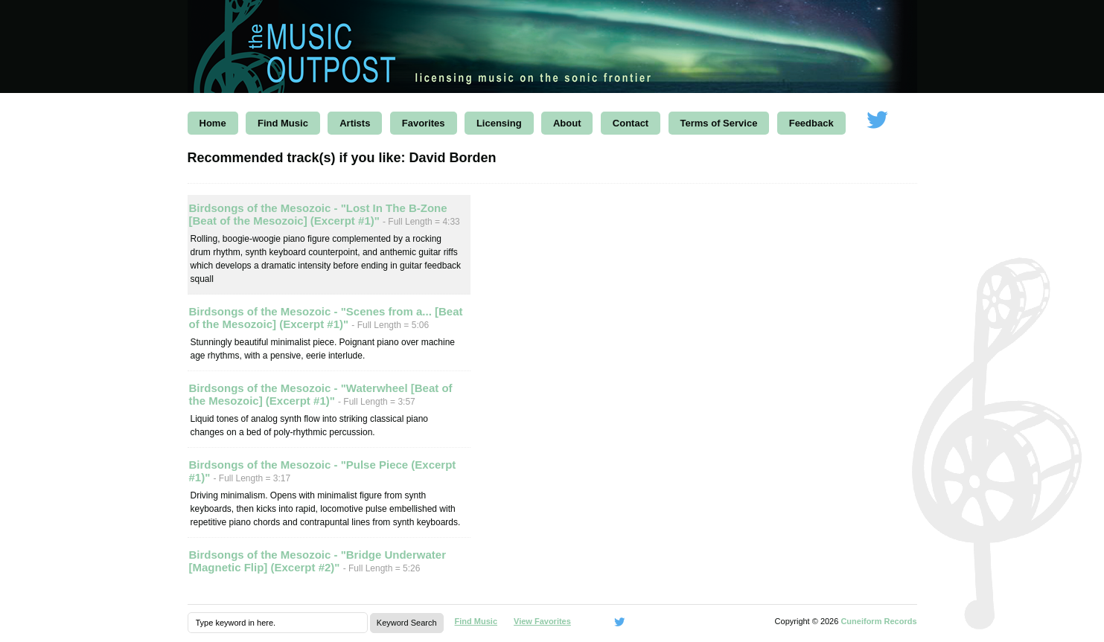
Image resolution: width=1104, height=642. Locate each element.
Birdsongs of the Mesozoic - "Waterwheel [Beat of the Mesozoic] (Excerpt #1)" (321, 394)
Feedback (811, 123)
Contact (630, 123)
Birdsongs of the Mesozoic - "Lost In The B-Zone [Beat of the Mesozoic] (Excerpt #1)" (318, 214)
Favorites (423, 123)
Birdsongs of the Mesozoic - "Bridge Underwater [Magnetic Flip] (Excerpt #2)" (317, 561)
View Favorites (542, 621)
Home (213, 123)
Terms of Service (719, 123)
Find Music (283, 123)
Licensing (499, 123)
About (567, 123)
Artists (354, 123)
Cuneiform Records (878, 621)
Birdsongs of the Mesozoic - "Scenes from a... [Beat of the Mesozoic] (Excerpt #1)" (326, 317)
